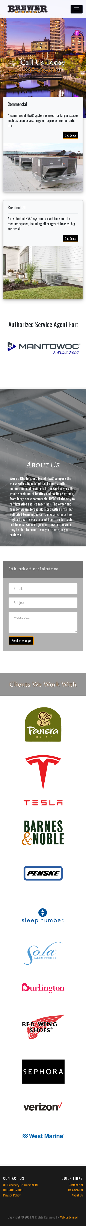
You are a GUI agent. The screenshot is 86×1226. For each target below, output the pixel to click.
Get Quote (70, 135)
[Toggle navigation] (77, 9)
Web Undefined (68, 1217)
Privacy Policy (12, 1195)
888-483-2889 (13, 1189)
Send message (21, 640)
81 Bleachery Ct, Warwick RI (20, 1184)
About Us (77, 1195)
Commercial (75, 1189)
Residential (76, 1184)
